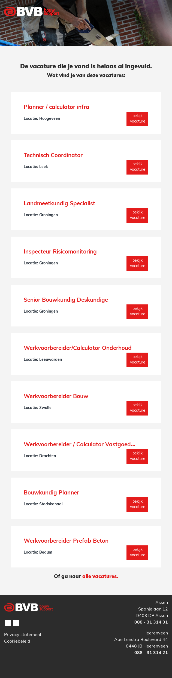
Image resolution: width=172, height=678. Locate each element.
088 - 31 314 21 (151, 653)
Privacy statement (22, 635)
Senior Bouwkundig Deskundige (66, 300)
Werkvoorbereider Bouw (56, 396)
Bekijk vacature (137, 119)
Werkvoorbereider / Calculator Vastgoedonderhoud (91, 445)
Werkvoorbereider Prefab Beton (66, 541)
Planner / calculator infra (56, 107)
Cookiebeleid (17, 641)
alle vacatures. (100, 576)
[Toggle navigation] (160, 23)
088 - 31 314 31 (151, 622)
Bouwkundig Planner (51, 493)
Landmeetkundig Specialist (59, 204)
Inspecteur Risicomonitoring (60, 252)
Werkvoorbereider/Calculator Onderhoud (78, 348)
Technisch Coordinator (53, 155)
